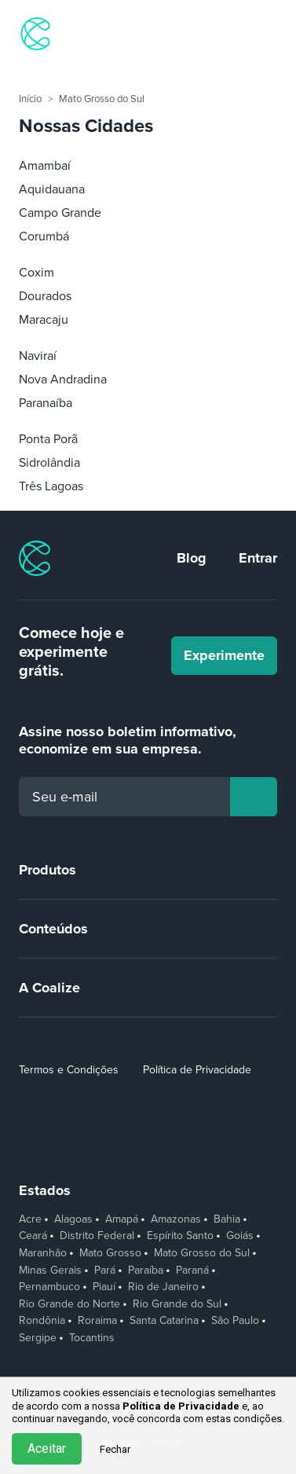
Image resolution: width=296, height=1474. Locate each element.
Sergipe (38, 1338)
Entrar (258, 557)
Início (30, 99)
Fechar (115, 1449)
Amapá (121, 1219)
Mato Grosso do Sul (101, 99)
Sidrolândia (49, 463)
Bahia (227, 1219)
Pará (104, 1270)
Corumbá (44, 236)
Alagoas (73, 1219)
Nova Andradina (63, 379)
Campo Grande (60, 213)
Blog (191, 557)
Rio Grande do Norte (69, 1304)
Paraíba (145, 1270)
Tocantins (92, 1338)
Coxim (36, 272)
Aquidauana (52, 189)
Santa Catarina (164, 1320)
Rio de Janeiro (163, 1287)
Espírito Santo (180, 1235)
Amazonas (176, 1219)
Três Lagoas (51, 486)
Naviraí (38, 356)
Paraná (192, 1270)
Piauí (104, 1287)
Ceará (33, 1235)
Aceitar (46, 1448)
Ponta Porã (48, 439)
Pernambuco (49, 1287)
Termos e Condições (69, 1069)
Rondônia (42, 1320)
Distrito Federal (97, 1235)
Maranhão (43, 1253)
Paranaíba (45, 403)
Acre (30, 1219)
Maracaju (43, 320)
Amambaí (45, 166)
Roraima (97, 1320)
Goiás (240, 1235)
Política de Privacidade (197, 1069)
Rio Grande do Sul (177, 1304)
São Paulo (235, 1320)
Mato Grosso (110, 1253)
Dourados (45, 296)
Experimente (224, 655)
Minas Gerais (50, 1270)
